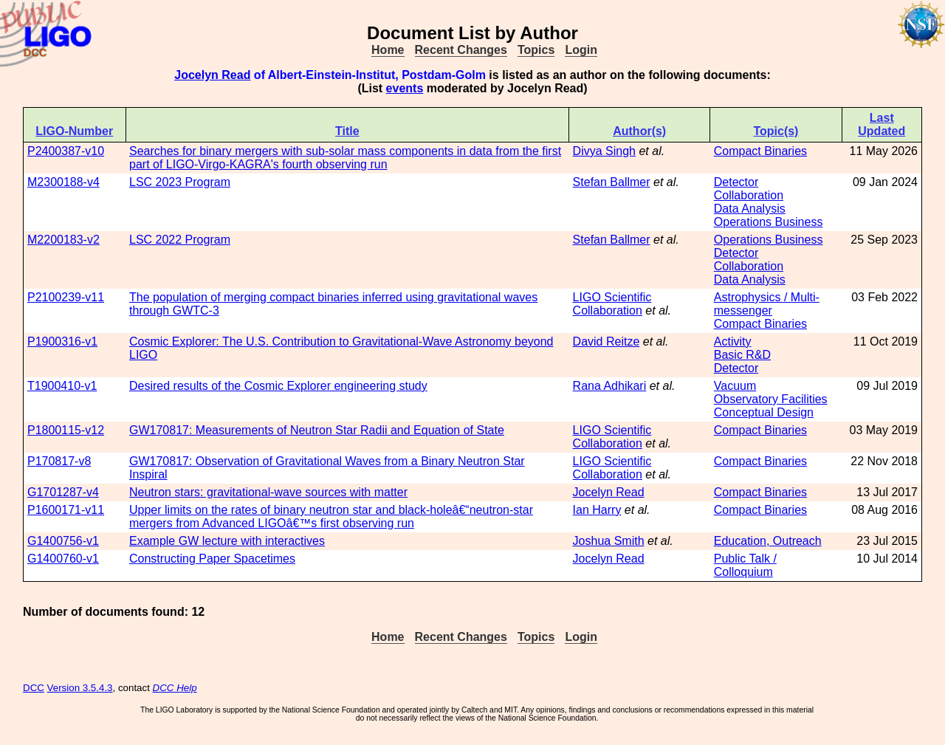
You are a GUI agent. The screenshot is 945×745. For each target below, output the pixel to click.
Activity (733, 341)
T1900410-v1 (62, 386)
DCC (33, 687)
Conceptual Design (764, 412)
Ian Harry (597, 510)
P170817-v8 (59, 461)
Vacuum (735, 386)
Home (387, 50)
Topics (536, 50)
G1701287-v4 (63, 492)
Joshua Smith (609, 541)
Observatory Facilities (771, 399)
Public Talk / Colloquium (745, 565)
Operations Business (768, 222)
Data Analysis (750, 208)
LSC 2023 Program (179, 182)
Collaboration (748, 195)
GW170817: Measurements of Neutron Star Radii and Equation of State (316, 430)
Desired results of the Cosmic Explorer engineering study (278, 386)
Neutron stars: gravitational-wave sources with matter (268, 492)
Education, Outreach (768, 541)
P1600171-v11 (65, 510)
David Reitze (606, 341)
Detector (736, 182)
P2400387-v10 (65, 151)
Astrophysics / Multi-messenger (766, 304)
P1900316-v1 (62, 341)
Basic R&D (742, 355)
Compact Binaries (760, 151)
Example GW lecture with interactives (227, 541)
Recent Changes (461, 50)
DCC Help (175, 687)
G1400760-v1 (63, 558)
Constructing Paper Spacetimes (212, 558)
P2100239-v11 (65, 297)
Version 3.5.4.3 (80, 687)
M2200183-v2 (63, 239)
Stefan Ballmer (611, 182)
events (405, 88)
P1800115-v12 (65, 430)
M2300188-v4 (63, 182)
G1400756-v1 (63, 541)
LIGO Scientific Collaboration (612, 304)
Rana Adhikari (610, 386)
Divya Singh (604, 151)
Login (581, 50)
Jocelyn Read (212, 75)
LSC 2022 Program (179, 239)
